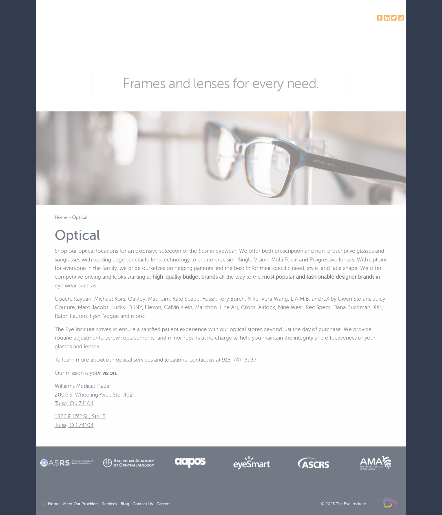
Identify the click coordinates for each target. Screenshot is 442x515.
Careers (163, 503)
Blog (125, 503)
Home (61, 217)
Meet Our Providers (80, 503)
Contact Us (142, 503)
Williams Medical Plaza (82, 386)
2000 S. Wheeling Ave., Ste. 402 (94, 394)
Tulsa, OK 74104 (74, 403)
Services (109, 503)
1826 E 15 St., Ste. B (80, 416)
